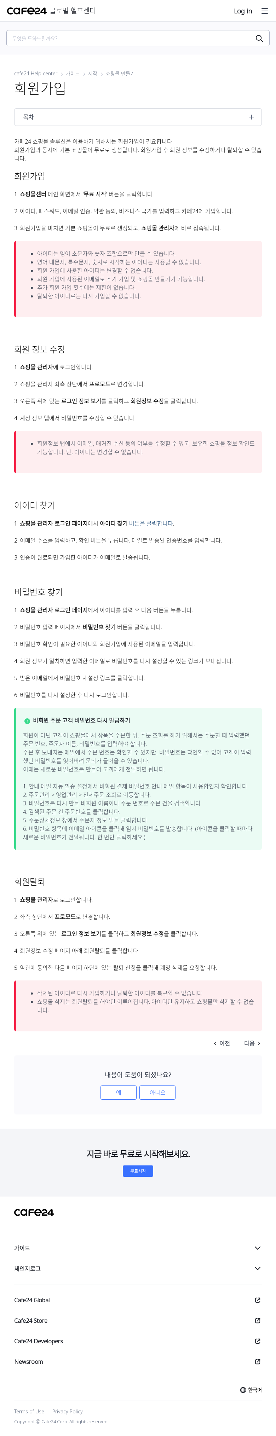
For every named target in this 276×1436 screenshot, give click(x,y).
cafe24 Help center (35, 73)
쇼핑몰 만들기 (120, 73)
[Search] (133, 38)
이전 (224, 1043)
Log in (243, 11)
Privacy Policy (67, 1411)
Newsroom (28, 1362)
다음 (249, 1043)
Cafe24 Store (30, 1321)
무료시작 (138, 1171)
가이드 (73, 73)
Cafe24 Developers (38, 1341)
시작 (92, 73)
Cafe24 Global (32, 1300)
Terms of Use (29, 1411)
